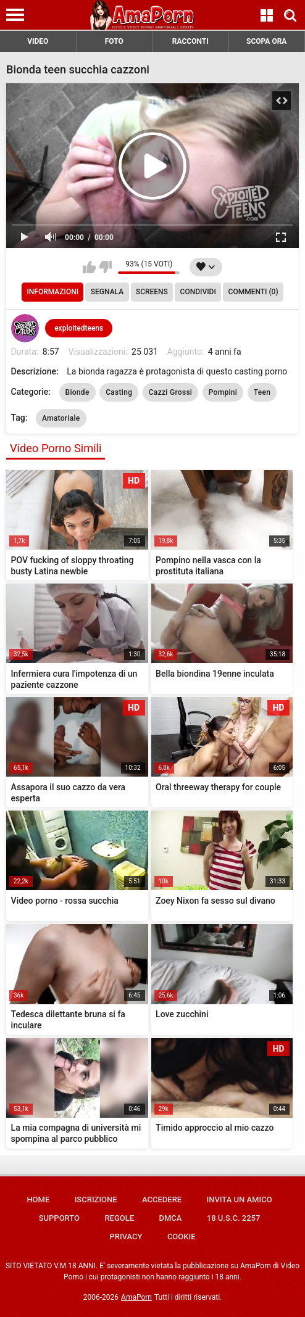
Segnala (107, 291)
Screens (152, 291)
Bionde (77, 392)
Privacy (125, 1236)
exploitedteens (78, 328)
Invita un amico (239, 1199)
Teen (262, 392)
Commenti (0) (253, 291)
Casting (119, 392)
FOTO (114, 41)
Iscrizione (96, 1199)
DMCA (170, 1218)
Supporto (59, 1218)
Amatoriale (61, 418)
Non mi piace (105, 267)
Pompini (223, 392)
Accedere (162, 1199)
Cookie (181, 1236)
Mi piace (89, 267)
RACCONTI (190, 41)
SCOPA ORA (266, 41)
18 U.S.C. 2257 (234, 1218)
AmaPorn (136, 1297)
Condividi (198, 291)
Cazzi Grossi (171, 392)
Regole (119, 1218)
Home (38, 1199)
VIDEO (37, 41)
